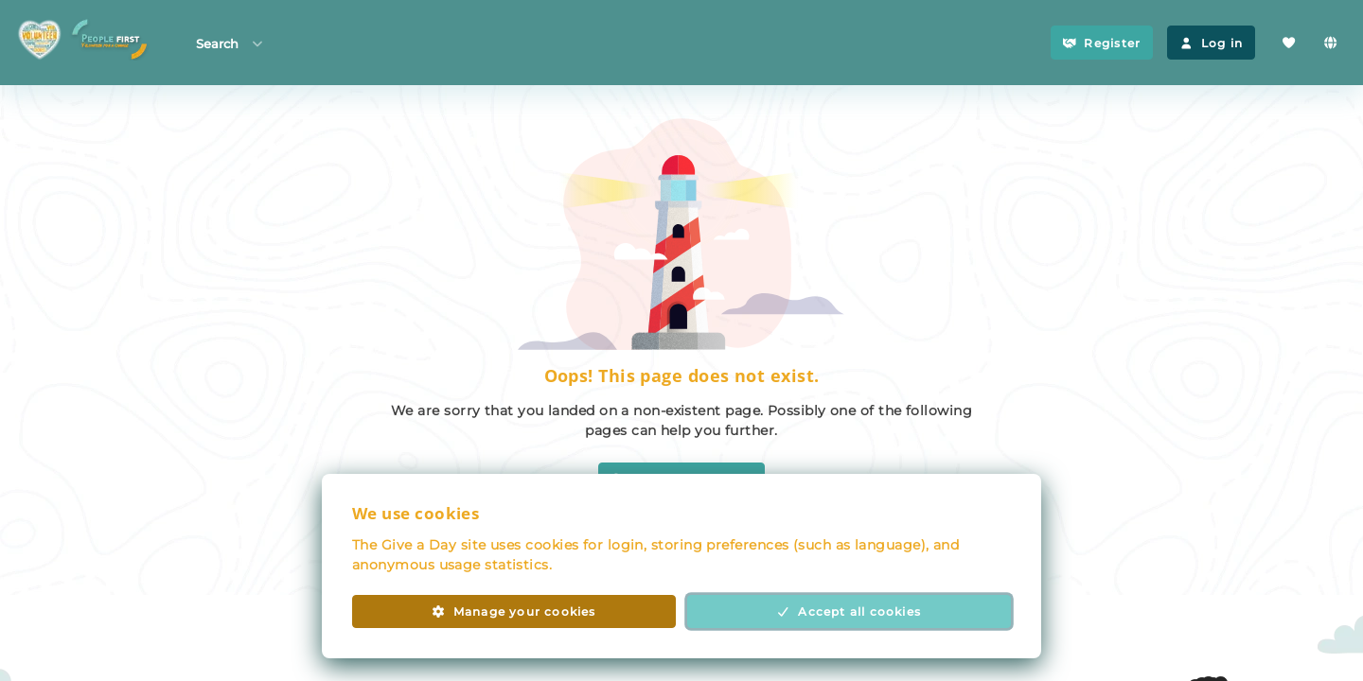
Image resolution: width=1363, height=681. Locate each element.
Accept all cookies (849, 611)
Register (1102, 43)
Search (230, 43)
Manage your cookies (513, 611)
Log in (1211, 43)
